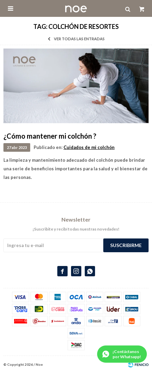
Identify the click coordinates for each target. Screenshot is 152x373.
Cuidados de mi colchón (89, 147)
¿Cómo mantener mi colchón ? (49, 136)
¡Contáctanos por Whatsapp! (127, 354)
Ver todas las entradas (79, 38)
